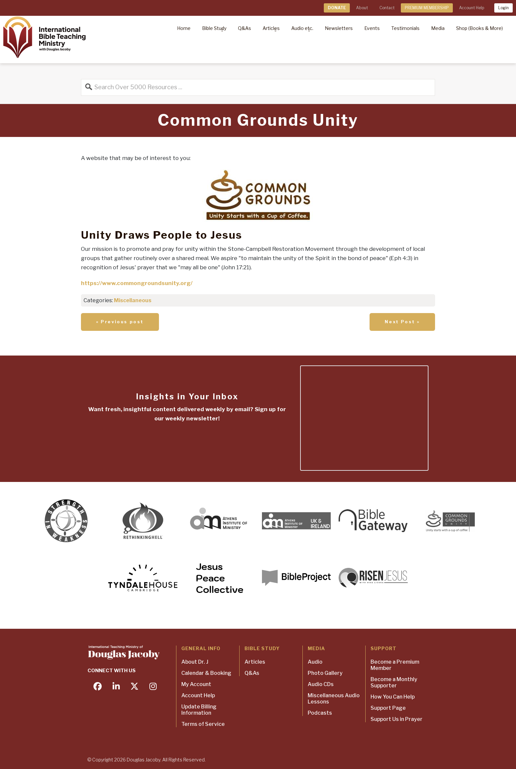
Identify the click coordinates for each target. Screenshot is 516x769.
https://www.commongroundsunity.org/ (137, 283)
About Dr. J (194, 662)
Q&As (252, 673)
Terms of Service (203, 724)
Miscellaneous (132, 300)
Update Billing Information (199, 709)
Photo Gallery (325, 673)
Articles (255, 662)
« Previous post (120, 321)
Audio (315, 662)
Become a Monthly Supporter (394, 682)
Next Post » (402, 321)
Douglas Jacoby (143, 759)
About (362, 7)
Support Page (388, 708)
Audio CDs (321, 684)
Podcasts (320, 713)
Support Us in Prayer (397, 719)
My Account (196, 684)
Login (503, 7)
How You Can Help (393, 697)
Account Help (471, 7)
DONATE (337, 7)
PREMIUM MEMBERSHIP (427, 7)
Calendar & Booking (206, 673)
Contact (387, 7)
